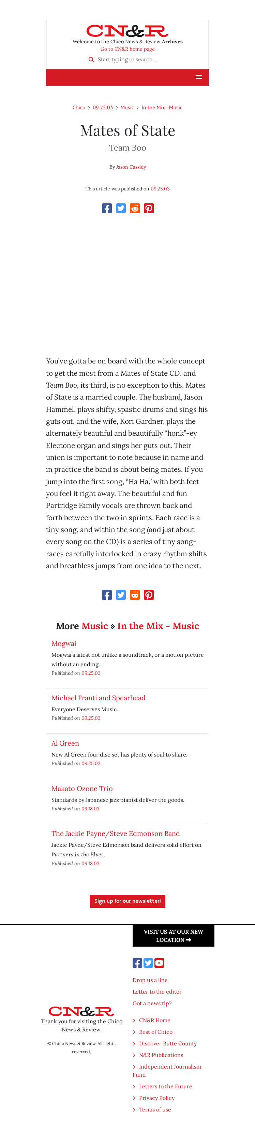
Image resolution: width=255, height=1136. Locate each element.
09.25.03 (103, 107)
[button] (198, 77)
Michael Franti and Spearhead (98, 698)
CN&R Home (154, 1020)
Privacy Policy (157, 1097)
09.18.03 (90, 808)
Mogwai (63, 643)
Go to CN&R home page (128, 49)
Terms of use (155, 1109)
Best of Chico (155, 1031)
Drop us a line (150, 980)
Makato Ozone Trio (82, 788)
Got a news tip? (152, 1003)
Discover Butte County (168, 1043)
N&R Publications (161, 1055)
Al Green (65, 743)
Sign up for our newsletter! (127, 901)
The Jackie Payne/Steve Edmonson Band (115, 833)
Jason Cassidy (131, 167)
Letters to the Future (165, 1086)
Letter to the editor (157, 991)
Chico (79, 107)
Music (127, 107)
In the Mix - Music (161, 107)
